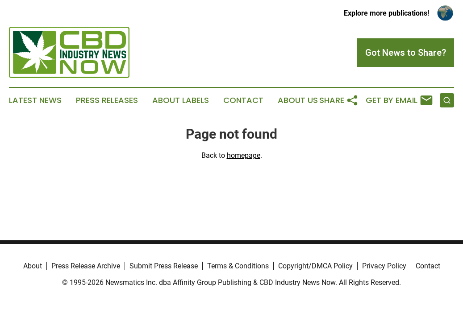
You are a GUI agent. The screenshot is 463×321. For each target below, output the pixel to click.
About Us (298, 100)
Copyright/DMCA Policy (315, 266)
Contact (243, 100)
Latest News (35, 100)
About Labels (180, 100)
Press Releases (107, 100)
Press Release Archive (85, 266)
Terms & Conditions (238, 266)
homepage (243, 155)
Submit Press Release (163, 266)
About (32, 266)
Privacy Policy (384, 266)
